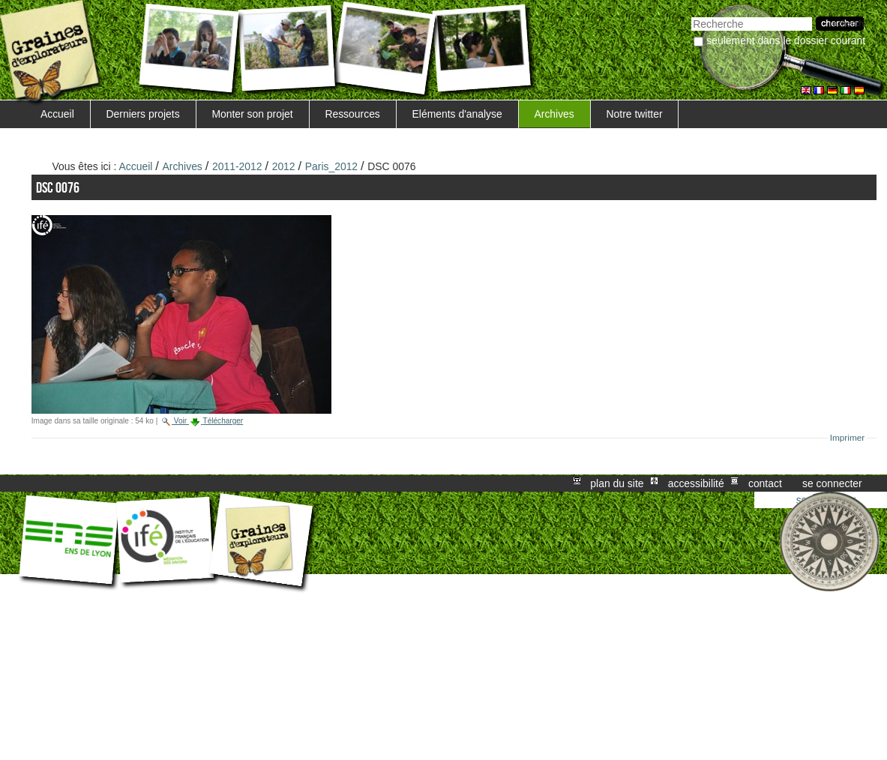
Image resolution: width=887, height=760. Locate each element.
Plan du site (616, 483)
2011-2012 (237, 166)
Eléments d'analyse (457, 114)
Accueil (57, 114)
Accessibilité (696, 483)
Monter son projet (251, 114)
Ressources (352, 114)
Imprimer (847, 437)
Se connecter (832, 483)
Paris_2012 (331, 166)
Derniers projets (143, 114)
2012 (283, 166)
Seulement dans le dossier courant (785, 40)
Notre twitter (635, 114)
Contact (765, 483)
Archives (554, 114)
